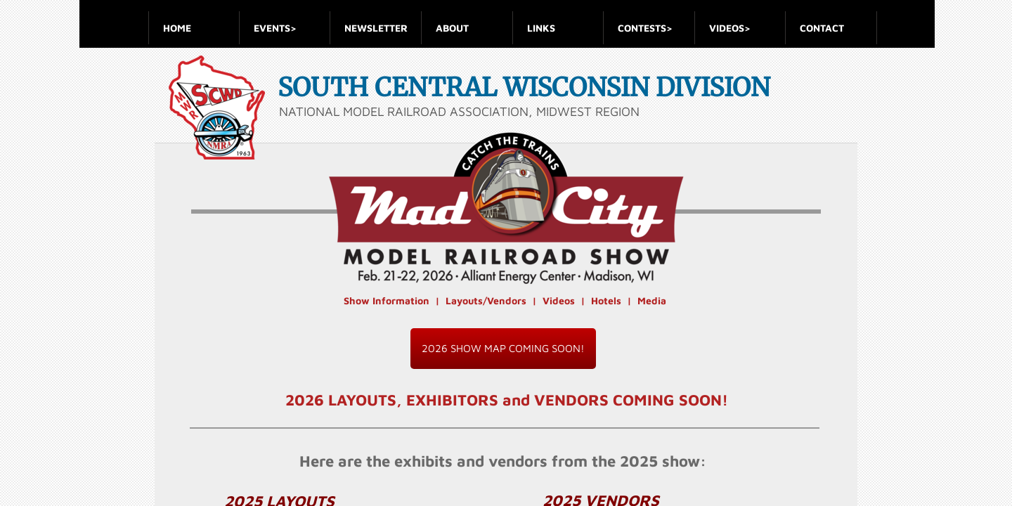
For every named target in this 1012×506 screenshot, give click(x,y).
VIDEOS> (730, 28)
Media (651, 300)
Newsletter (376, 28)
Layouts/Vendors (486, 300)
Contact (822, 28)
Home (177, 28)
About (452, 28)
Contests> (645, 28)
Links (541, 28)
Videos (559, 300)
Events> (275, 28)
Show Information (386, 300)
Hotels (606, 300)
